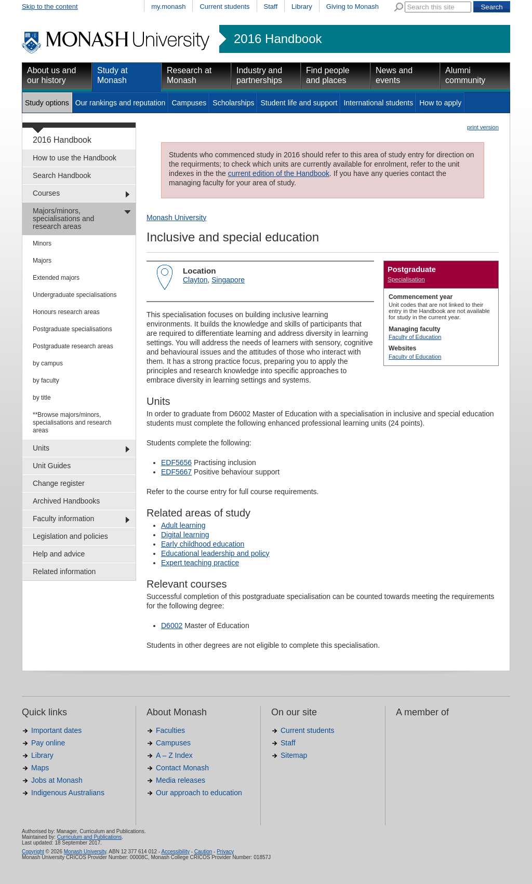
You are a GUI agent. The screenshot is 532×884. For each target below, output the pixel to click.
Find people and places (328, 75)
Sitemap (294, 755)
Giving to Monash (352, 6)
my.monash (168, 6)
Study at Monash (112, 75)
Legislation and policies (70, 536)
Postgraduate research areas (73, 346)
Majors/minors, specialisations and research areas (63, 218)
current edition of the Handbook (278, 173)
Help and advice (59, 554)
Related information (64, 571)
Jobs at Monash (57, 780)
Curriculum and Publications (89, 837)
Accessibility (175, 851)
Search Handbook (62, 175)
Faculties (170, 730)
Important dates (56, 730)
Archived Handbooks (66, 501)
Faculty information (63, 518)
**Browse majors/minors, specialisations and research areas (72, 422)
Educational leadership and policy (215, 553)
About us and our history (51, 75)
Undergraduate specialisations (74, 294)
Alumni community (465, 75)
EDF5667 (176, 472)
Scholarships (233, 103)
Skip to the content (50, 6)
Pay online (48, 743)
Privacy (225, 851)
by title (42, 397)
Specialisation (406, 279)
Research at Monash (189, 75)
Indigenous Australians (67, 792)
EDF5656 (176, 462)
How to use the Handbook (74, 158)
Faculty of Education (415, 337)
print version (483, 127)
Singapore (228, 280)
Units (41, 448)
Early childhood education (202, 544)
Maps (40, 768)
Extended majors (56, 277)
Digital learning (185, 535)
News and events (394, 75)
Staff (271, 6)
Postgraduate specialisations (72, 329)
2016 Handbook (278, 39)
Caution (203, 851)
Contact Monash (182, 768)
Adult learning (183, 525)
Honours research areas (66, 312)
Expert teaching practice (200, 563)
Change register (59, 483)
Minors (42, 243)
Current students (224, 6)
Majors (42, 260)
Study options (47, 103)
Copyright (33, 851)
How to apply (440, 103)
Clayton (195, 280)
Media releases (180, 780)
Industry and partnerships (259, 75)
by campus (48, 363)
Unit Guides (52, 465)
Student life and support (298, 103)
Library (301, 6)
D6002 (171, 625)
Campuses (188, 103)
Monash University (176, 217)
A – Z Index (174, 755)
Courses (46, 193)
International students (378, 103)
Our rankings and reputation (120, 103)
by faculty (46, 380)
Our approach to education (199, 792)
